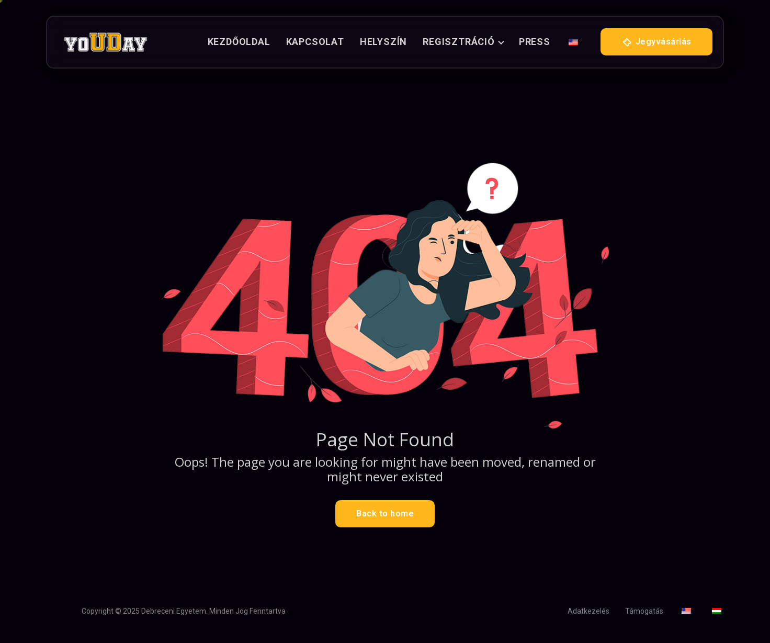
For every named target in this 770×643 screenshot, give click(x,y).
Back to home (385, 513)
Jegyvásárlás (656, 42)
